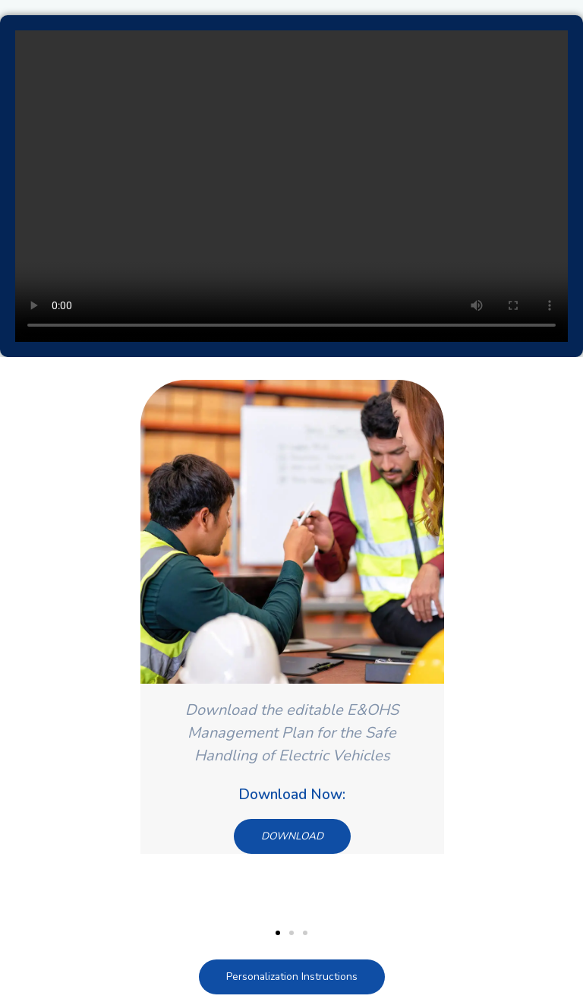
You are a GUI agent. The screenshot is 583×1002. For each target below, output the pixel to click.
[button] (278, 933)
